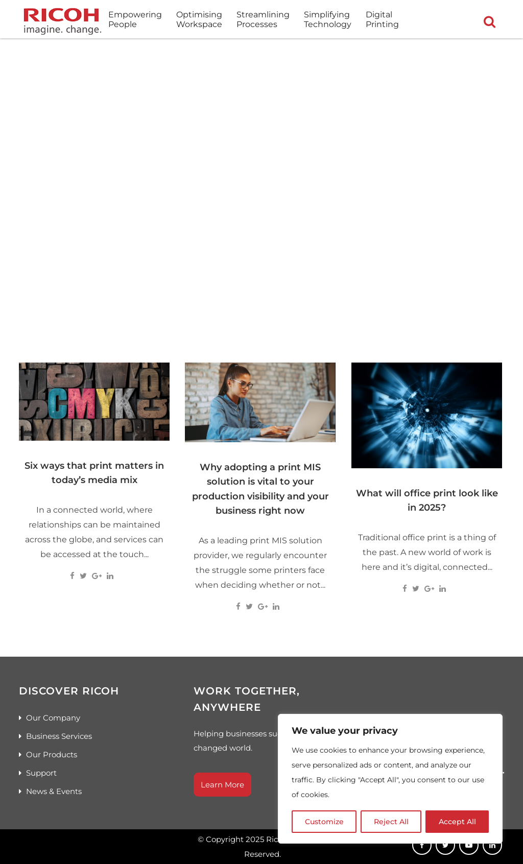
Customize (324, 821)
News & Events (54, 791)
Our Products (51, 754)
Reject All (391, 821)
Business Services (59, 736)
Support (41, 773)
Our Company (53, 718)
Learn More (222, 784)
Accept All (457, 821)
